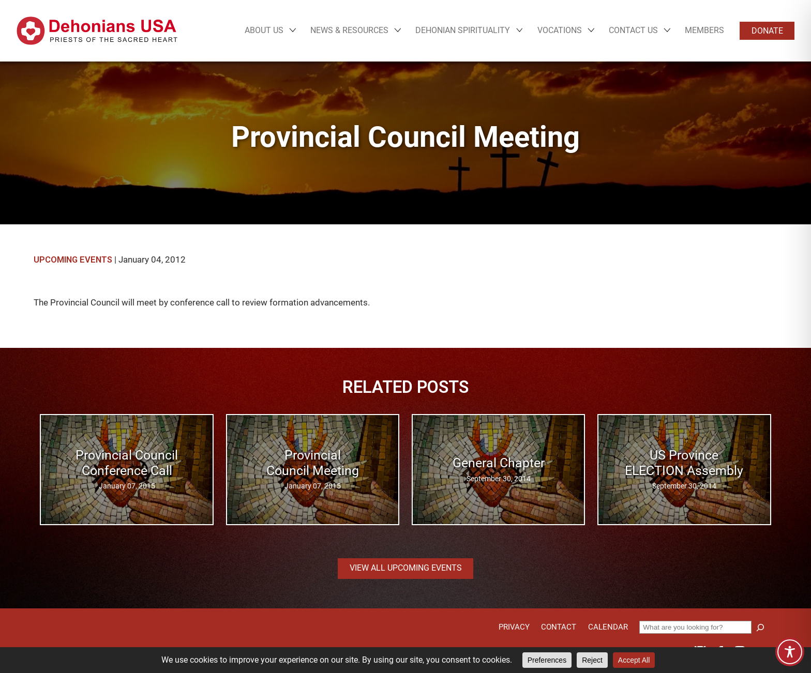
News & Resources (349, 30)
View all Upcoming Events (406, 568)
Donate (767, 31)
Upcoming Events (73, 260)
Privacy (514, 627)
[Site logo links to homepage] (97, 31)
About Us (264, 30)
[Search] (760, 627)
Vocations (559, 30)
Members (704, 30)
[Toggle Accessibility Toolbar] (789, 651)
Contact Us (633, 30)
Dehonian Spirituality (462, 30)
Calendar (608, 627)
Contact (558, 627)
